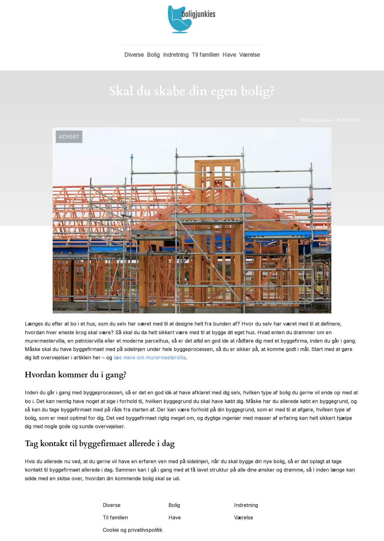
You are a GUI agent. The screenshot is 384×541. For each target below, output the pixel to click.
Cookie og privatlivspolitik (132, 530)
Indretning (176, 54)
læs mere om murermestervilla (149, 357)
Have (229, 54)
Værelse (249, 54)
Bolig (153, 54)
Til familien (205, 54)
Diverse (134, 54)
